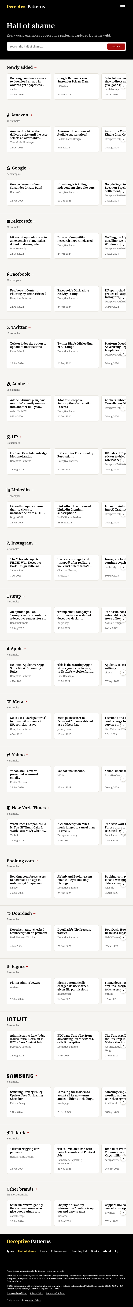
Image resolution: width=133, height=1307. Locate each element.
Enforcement (59, 1251)
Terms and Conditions (17, 1293)
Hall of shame (27, 1251)
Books (95, 1251)
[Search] (116, 1251)
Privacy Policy (36, 1293)
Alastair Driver (34, 1300)
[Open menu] (122, 6)
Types (10, 1251)
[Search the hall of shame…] (57, 46)
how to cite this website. (53, 1271)
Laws (43, 1251)
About (107, 1251)
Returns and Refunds (55, 1293)
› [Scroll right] (123, 86)
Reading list (79, 1251)
